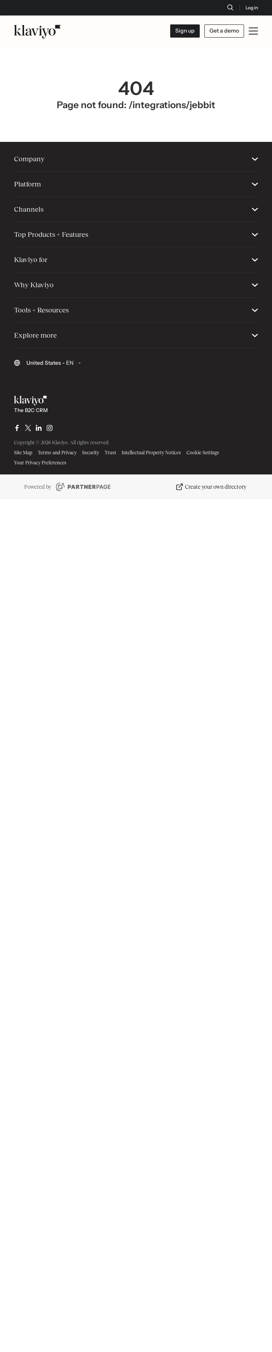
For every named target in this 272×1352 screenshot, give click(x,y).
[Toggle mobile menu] (253, 31)
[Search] (230, 7)
